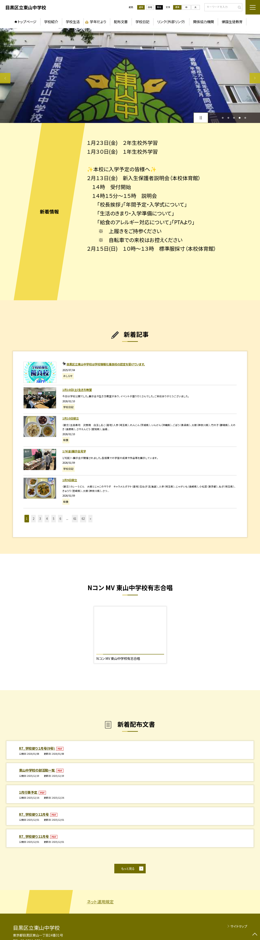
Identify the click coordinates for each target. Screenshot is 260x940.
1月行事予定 (28, 792)
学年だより (98, 21)
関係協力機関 (203, 21)
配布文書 (121, 21)
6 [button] (60, 518)
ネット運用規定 (100, 902)
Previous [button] (5, 78)
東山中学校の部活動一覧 (37, 770)
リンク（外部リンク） (171, 21)
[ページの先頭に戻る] (255, 935)
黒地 (159, 7)
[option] (130, 75)
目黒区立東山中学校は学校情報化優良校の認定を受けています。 (105, 364)
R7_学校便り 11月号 (34, 836)
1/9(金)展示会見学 (74, 451)
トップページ (27, 21)
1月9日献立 (69, 480)
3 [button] (234, 118)
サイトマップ (238, 926)
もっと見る (128, 868)
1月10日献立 (70, 418)
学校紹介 (51, 21)
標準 (177, 7)
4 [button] (240, 118)
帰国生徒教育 (232, 21)
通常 (141, 7)
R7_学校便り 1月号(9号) (37, 748)
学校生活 (73, 21)
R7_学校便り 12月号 (34, 814)
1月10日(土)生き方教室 (77, 390)
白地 (150, 7)
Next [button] (255, 78)
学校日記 (142, 21)
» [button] (90, 518)
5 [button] (245, 118)
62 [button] (83, 518)
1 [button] (223, 118)
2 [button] (228, 118)
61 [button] (74, 518)
